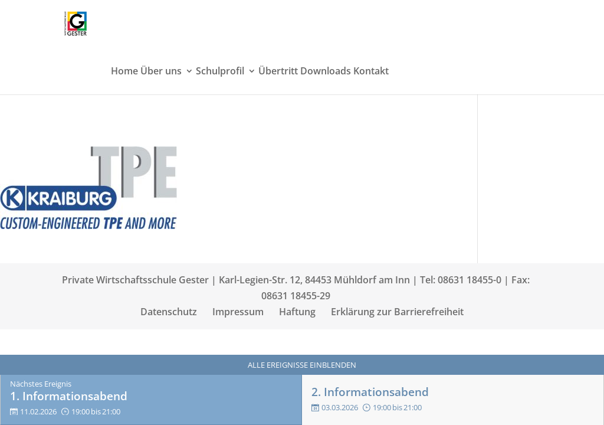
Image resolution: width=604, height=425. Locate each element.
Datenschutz (168, 311)
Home (124, 72)
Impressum (238, 311)
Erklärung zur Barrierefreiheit (397, 311)
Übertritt (278, 72)
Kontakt (371, 72)
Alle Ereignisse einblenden (302, 364)
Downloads (325, 72)
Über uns (161, 72)
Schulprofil (220, 72)
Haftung (297, 311)
